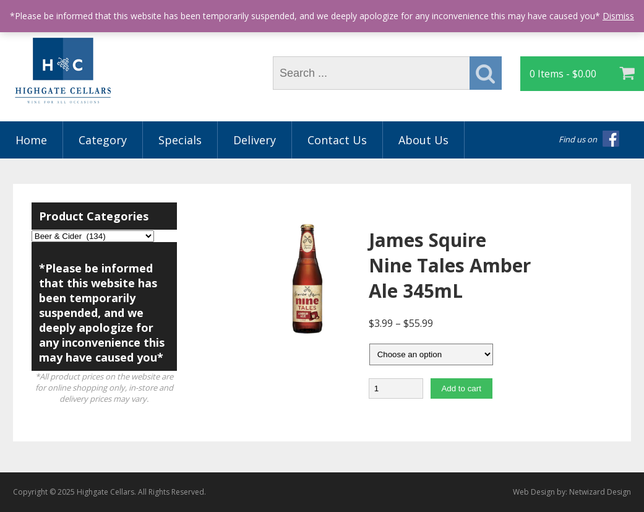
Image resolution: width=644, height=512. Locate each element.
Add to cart (461, 388)
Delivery (254, 139)
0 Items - (563, 73)
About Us (423, 139)
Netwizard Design (600, 492)
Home (31, 139)
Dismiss (618, 16)
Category (103, 139)
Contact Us (337, 139)
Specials (180, 139)
